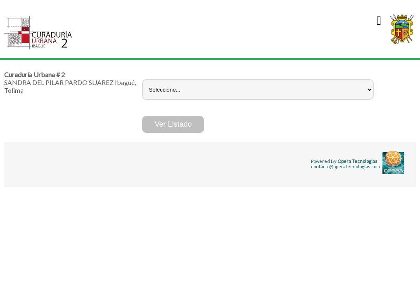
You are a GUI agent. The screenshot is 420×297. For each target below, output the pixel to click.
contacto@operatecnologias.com (345, 166)
